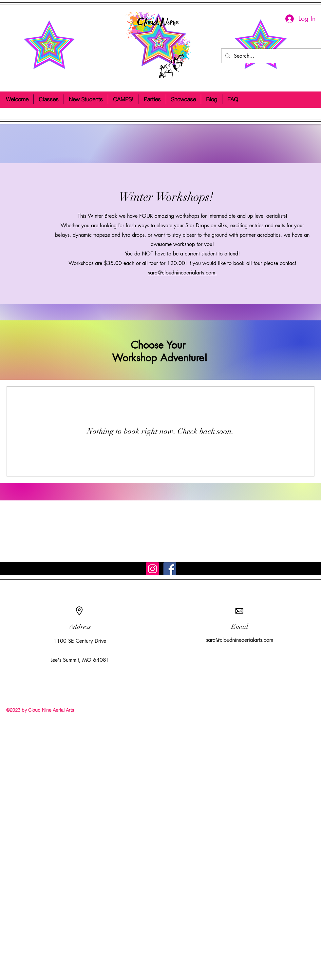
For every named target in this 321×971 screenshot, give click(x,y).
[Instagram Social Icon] (152, 568)
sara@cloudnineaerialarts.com (182, 272)
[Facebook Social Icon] (169, 568)
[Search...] (270, 56)
